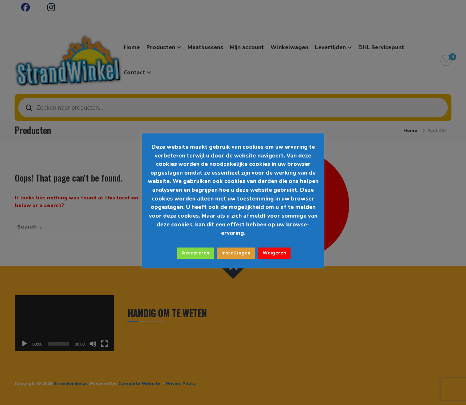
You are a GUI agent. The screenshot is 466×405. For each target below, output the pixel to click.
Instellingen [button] (235, 253)
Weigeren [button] (274, 253)
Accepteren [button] (195, 253)
